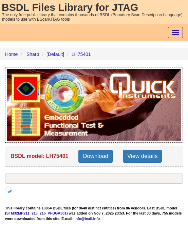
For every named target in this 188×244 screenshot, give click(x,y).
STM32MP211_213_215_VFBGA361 (36, 213)
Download (95, 156)
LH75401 (81, 54)
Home (11, 54)
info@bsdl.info (87, 219)
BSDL (105, 15)
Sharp (32, 54)
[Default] (55, 54)
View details (142, 156)
